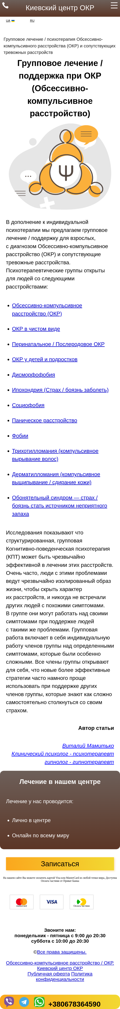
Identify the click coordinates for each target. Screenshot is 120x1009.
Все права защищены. (61, 952)
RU (32, 21)
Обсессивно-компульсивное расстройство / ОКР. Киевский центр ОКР (60, 965)
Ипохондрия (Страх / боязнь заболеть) (60, 390)
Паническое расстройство (44, 420)
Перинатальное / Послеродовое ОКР (58, 344)
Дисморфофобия (33, 375)
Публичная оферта (49, 973)
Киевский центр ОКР (60, 8)
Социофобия (28, 405)
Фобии (20, 436)
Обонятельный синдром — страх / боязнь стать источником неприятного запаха (59, 506)
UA (8, 21)
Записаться (60, 864)
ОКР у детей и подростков (44, 359)
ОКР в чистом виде (36, 329)
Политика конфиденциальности (64, 976)
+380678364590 (74, 1004)
